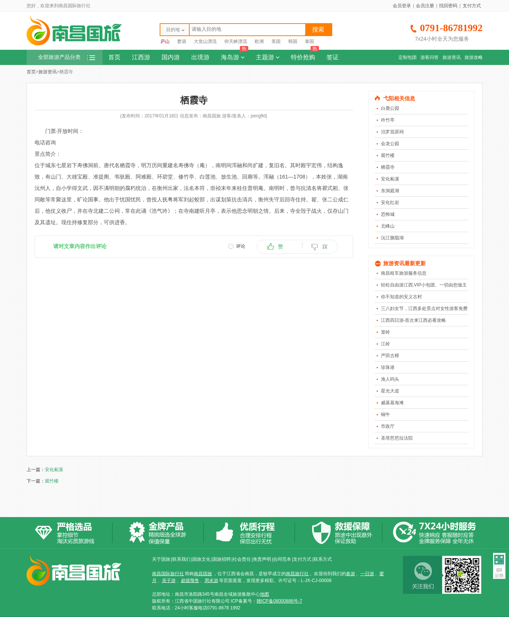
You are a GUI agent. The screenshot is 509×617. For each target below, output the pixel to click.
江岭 (385, 343)
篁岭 (385, 332)
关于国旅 (161, 559)
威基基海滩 (392, 402)
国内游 (171, 57)
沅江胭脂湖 (392, 237)
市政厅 (388, 426)
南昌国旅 (203, 573)
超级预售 (190, 580)
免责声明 (262, 559)
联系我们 (181, 559)
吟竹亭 (388, 120)
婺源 (181, 41)
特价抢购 (305, 55)
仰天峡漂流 (235, 41)
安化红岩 (390, 202)
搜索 (318, 29)
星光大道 (390, 391)
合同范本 (282, 559)
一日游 (367, 573)
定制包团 (407, 57)
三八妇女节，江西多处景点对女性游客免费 (424, 308)
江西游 (141, 57)
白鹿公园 (390, 108)
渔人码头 (390, 379)
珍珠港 (388, 367)
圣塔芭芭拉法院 (397, 438)
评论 (240, 246)
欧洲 (259, 41)
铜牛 (385, 414)
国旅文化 (201, 559)
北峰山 (388, 226)
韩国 (292, 41)
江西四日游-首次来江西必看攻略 (413, 320)
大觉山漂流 (205, 41)
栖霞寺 (388, 167)
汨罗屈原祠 (392, 131)
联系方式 (323, 559)
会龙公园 (390, 143)
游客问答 (429, 57)
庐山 (165, 41)
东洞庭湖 (390, 190)
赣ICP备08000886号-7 (279, 601)
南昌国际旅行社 (168, 573)
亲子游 (169, 580)
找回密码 (448, 5)
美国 (276, 41)
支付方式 (472, 5)
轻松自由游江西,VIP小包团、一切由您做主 (424, 285)
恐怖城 (388, 214)
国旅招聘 (221, 559)
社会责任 (242, 559)
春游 (350, 573)
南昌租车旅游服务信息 (404, 273)
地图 (264, 594)
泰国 (309, 41)
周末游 (211, 580)
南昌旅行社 (297, 573)
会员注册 (425, 5)
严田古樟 (390, 355)
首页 (114, 57)
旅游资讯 (451, 57)
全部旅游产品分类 (66, 57)
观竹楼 (388, 155)
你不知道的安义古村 (401, 296)
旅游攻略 (474, 57)
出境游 (200, 57)
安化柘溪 (390, 179)
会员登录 (402, 5)
